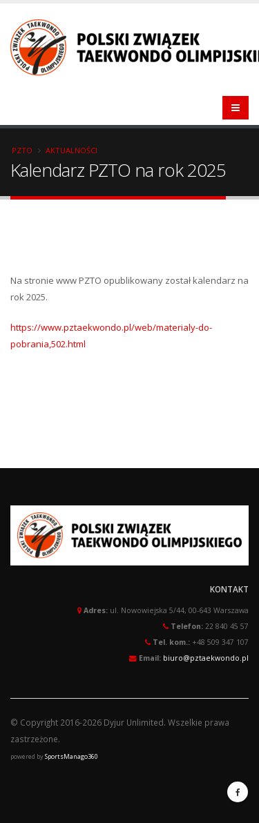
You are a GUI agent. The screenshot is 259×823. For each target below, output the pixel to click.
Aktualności (71, 150)
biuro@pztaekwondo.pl (206, 658)
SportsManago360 (71, 756)
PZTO (22, 150)
